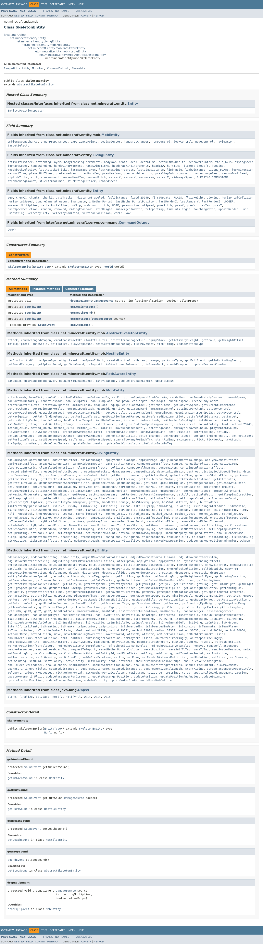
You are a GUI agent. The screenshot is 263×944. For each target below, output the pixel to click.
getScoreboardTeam (146, 603)
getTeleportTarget (53, 607)
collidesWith (212, 568)
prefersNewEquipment (121, 431)
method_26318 (139, 513)
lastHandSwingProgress (116, 169)
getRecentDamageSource (156, 494)
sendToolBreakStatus (126, 525)
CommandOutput (58, 68)
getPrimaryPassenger (38, 599)
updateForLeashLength (135, 380)
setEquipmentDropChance (56, 435)
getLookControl (218, 408)
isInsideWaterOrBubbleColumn (30, 622)
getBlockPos (125, 576)
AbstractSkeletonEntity (35, 84)
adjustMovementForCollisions (104, 557)
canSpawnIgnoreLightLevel (57, 360)
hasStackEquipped (145, 502)
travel (66, 540)
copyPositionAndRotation (27, 572)
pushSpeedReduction (23, 209)
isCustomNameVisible (91, 618)
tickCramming (218, 536)
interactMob (149, 420)
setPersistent (242, 435)
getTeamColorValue (22, 607)
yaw (127, 213)
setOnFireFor (69, 657)
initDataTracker (108, 420)
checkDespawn (179, 401)
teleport (198, 536)
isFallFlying (144, 506)
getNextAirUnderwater (24, 494)
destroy (192, 471)
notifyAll (73, 696)
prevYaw (204, 205)
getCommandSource (49, 580)
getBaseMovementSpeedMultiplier (64, 482)
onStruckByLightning (23, 641)
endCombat (68, 475)
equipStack (157, 340)
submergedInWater (129, 209)
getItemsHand (137, 408)
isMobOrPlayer (71, 509)
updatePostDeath (86, 540)
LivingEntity (103, 155)
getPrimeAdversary (103, 494)
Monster (38, 68)
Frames (48, 11)
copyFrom (231, 568)
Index (71, 4)
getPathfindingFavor (224, 360)
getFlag (202, 584)
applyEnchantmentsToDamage (181, 459)
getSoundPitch (53, 498)
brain (123, 162)
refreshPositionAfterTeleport (31, 645)
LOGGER (228, 201)
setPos (119, 657)
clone (12, 696)
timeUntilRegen (178, 209)
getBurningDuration (230, 576)
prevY (191, 205)
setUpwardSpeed (99, 439)
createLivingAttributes (59, 471)
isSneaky (67, 626)
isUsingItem (201, 509)
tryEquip (14, 443)
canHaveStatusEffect (153, 463)
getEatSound (66, 486)
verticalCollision (96, 213)
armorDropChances (54, 141)
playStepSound (81, 343)
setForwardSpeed (89, 435)
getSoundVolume (79, 498)
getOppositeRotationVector (178, 591)
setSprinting (18, 533)
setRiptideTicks (192, 529)
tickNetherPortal (69, 672)
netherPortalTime (54, 205)
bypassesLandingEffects (201, 561)
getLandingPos (231, 588)
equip (115, 405)
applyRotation (169, 561)
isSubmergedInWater (160, 626)
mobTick (106, 427)
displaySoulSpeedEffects (221, 471)
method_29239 (96, 630)
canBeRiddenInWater (87, 463)
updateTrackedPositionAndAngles (212, 540)
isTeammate (206, 626)
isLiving (195, 622)
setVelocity (53, 661)
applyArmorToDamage (120, 459)
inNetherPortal (100, 201)
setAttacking (203, 431)
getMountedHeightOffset (84, 591)
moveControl (204, 141)
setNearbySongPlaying (139, 529)
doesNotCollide (113, 572)
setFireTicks (127, 653)
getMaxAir (15, 591)
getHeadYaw (147, 486)
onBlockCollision (170, 634)
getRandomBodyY (69, 599)
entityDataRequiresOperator (29, 576)
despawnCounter (200, 162)
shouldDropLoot (178, 364)
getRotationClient (173, 599)
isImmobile (236, 506)
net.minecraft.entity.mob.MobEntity (46, 44)
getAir (107, 576)
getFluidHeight (223, 584)
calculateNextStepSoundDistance (149, 564)
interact (130, 420)
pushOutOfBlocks (184, 641)
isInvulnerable (143, 622)
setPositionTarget (22, 439)
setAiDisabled (179, 431)
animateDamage (91, 459)
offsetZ (148, 634)
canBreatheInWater (120, 463)
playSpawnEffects (45, 431)
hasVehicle (130, 614)
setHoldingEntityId (120, 435)
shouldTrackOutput (199, 665)
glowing (213, 197)
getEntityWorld (120, 584)
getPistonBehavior (209, 595)
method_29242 (162, 513)
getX (27, 611)
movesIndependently (130, 427)
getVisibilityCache (23, 420)
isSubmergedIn (131, 626)
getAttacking (125, 479)
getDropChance (18, 408)
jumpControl (161, 141)
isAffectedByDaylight (178, 420)
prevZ (217, 205)
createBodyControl (206, 401)
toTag (186, 672)
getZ (47, 611)
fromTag (93, 576)
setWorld (125, 661)
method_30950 (235, 630)
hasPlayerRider (107, 614)
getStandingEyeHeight (198, 603)
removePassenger (20, 649)
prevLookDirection (138, 173)
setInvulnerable (20, 657)
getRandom (127, 494)
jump (243, 509)
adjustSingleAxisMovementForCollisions (83, 561)
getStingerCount (191, 498)
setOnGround (168, 529)
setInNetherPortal (189, 653)
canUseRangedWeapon (36, 340)
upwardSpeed (108, 181)
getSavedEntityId (84, 603)
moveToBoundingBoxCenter (83, 634)
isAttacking (231, 420)
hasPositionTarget (78, 420)
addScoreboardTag (44, 557)
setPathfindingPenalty (211, 435)
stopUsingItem (91, 536)
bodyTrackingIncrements (82, 162)
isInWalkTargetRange (23, 424)
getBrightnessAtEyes (196, 576)
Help (81, 4)
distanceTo (90, 572)
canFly (72, 568)
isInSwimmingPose (44, 509)
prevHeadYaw (111, 173)
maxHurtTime (17, 173)
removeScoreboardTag (51, 649)
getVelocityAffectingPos (223, 607)
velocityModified (66, 213)
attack (13, 340)
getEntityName (95, 584)
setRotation (199, 657)
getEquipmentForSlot (48, 408)
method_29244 (18, 427)
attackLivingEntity (54, 463)
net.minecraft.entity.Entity (28, 38)
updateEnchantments (87, 443)
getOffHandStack (56, 494)
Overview (7, 4)
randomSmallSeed (234, 173)
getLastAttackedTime (51, 490)
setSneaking (239, 657)
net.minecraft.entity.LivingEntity (38, 41)
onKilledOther (71, 638)
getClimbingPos (172, 482)
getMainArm (163, 412)
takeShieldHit (178, 536)
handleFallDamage (115, 502)
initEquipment (18, 343)
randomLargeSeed (206, 173)
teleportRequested (38, 672)
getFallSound (195, 360)
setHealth (66, 529)
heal (193, 502)
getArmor (241, 475)
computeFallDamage (141, 467)
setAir (248, 649)
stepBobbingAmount (22, 181)
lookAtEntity (208, 424)
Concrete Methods (79, 288)
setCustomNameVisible (75, 653)
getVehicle (170, 607)
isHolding (164, 506)
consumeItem (168, 467)
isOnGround (230, 622)
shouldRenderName (230, 533)
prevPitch (164, 205)
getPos (248, 595)
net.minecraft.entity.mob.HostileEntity (59, 51)
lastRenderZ (211, 201)
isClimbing (109, 506)
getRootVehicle (143, 599)
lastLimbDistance (150, 169)
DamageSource (104, 300)
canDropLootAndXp (21, 360)
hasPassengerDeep (220, 611)
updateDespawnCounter (210, 364)
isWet (78, 630)
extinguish (75, 576)
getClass (42, 696)
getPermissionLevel (177, 595)
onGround (90, 205)
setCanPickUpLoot (21, 435)
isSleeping (147, 509)
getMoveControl (228, 412)
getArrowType (172, 360)
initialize (59, 343)
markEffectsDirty (89, 513)
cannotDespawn (52, 401)
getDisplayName (208, 580)
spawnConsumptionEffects (38, 536)
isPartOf (14, 626)
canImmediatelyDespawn (206, 397)
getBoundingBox (128, 482)
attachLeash (17, 397)
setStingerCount (69, 533)
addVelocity (70, 557)
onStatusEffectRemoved (189, 517)
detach (74, 572)
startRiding (164, 439)
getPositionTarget (85, 416)
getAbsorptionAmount (126, 475)
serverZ (163, 177)
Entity (133, 103)
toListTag (136, 672)
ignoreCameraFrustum (51, 201)
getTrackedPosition (86, 607)
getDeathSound (81, 312)
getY (37, 611)
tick (200, 439)
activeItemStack (20, 162)
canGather (177, 397)
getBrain (150, 482)
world (118, 213)
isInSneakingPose (69, 622)
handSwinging (41, 165)
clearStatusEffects (92, 467)
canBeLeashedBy (97, 397)
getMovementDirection (122, 591)
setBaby (222, 431)
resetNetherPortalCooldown (120, 649)
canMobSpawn (236, 397)
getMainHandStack (144, 490)
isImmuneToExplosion (191, 618)
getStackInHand (105, 498)
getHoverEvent (95, 588)
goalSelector (110, 141)
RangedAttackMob (16, 68)
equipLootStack (133, 405)
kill (11, 513)
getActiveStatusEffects (213, 475)
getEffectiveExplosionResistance (33, 584)
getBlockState (103, 482)
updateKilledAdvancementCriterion (220, 672)
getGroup (208, 340)
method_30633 (18, 517)
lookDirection (242, 169)
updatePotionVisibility (120, 540)
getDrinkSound (43, 486)
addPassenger (18, 557)
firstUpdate (161, 197)
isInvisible (95, 622)
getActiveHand (156, 475)
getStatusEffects (162, 498)
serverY (129, 177)
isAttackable (188, 614)
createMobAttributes (23, 405)
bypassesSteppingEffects (27, 564)
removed (60, 209)
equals (59, 576)
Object (84, 690)
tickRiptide (17, 540)
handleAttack (64, 611)
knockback (25, 513)
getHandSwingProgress (118, 486)
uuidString (16, 213)
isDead (125, 506)
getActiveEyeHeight (184, 340)
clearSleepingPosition (56, 467)
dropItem (165, 572)
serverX (114, 177)
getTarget (229, 416)
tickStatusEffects (43, 540)
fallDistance (117, 197)
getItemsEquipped (122, 588)
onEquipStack (100, 517)
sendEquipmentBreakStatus (67, 525)
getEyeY (164, 584)
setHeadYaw (47, 529)
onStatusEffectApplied (151, 517)
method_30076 (41, 427)
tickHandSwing (242, 536)
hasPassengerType (45, 614)
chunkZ (48, 197)
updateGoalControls (120, 443)
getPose (13, 599)
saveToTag (201, 649)
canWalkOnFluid (196, 463)
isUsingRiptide (225, 509)
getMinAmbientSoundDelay (194, 412)
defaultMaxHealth (172, 162)
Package (21, 4)
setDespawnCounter (22, 529)
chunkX (21, 197)
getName (148, 591)
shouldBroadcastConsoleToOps (157, 661)
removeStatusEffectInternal (201, 521)
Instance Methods (46, 288)
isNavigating (106, 380)
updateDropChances (55, 443)
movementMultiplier (23, 205)
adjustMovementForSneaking (28, 561)
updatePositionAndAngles (179, 676)
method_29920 (232, 513)
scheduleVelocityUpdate (26, 525)
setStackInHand (42, 533)
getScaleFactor (203, 494)
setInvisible (217, 653)
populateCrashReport (153, 641)
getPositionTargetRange (120, 416)
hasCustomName (88, 611)
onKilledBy (122, 517)
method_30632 (188, 630)
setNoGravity (46, 657)
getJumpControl (162, 408)
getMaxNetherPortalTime (44, 591)
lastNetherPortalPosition (135, 201)
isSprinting (108, 626)
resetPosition (154, 649)
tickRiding (165, 343)
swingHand (113, 536)
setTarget (76, 439)
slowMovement (227, 665)
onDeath (81, 517)
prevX (179, 205)
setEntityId (105, 653)
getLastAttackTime (85, 490)
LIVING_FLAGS (218, 169)
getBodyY (143, 576)
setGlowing (163, 653)
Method (52, 15)
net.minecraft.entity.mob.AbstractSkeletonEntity (72, 54)
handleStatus (51, 420)
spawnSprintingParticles (27, 668)
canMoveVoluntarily (23, 401)
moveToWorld (115, 634)
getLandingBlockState (200, 588)
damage (154, 360)
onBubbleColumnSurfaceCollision (32, 638)
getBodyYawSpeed (186, 405)
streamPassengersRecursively (229, 668)
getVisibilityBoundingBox (66, 502)
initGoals (39, 343)
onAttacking (63, 517)
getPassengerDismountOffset (75, 595)
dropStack (199, 572)
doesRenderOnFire (142, 572)
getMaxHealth (170, 490)
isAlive (58, 506)
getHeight (245, 584)
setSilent (219, 657)
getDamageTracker (200, 482)
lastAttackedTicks (53, 169)
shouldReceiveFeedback (25, 665)
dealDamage (57, 572)
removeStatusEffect (162, 521)
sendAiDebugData (152, 431)
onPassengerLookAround (103, 638)
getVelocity (191, 607)
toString (172, 672)
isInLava (216, 618)
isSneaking (49, 626)
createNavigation (56, 405)
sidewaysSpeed (183, 177)
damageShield (144, 471)
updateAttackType (190, 343)
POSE (115, 205)
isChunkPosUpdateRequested (222, 614)
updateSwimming (213, 676)
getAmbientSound (82, 306)
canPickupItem (76, 401)
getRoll (183, 494)
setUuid (35, 661)
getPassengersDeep (145, 595)
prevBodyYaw (90, 173)
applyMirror (146, 561)
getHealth (166, 486)
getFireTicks (184, 584)
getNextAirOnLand (226, 490)
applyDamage (148, 459)
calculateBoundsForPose (67, 564)
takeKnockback (153, 536)
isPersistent (185, 424)
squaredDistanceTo (63, 668)
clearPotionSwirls (22, 467)
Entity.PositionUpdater (26, 110)
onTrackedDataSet (21, 521)
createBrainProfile (23, 471)
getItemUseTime (188, 486)
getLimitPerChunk (190, 408)
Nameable (78, 68)
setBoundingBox (19, 653)
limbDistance (195, 169)
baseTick (36, 397)
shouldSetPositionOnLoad (111, 665)
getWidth (14, 611)
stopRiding (69, 536)
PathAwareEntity (121, 374)
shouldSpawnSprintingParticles (158, 665)
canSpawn (14, 380)
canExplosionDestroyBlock (44, 568)
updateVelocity (95, 680)
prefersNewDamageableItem (82, 431)
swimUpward (185, 439)
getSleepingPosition (23, 498)
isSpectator (86, 626)
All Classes (84, 11)
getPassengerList (114, 595)
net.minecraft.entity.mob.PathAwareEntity (56, 48)
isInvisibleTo (118, 622)
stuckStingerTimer (81, 181)
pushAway (77, 521)
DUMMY (12, 229)
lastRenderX (168, 201)
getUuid (125, 607)
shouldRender (56, 665)
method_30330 (165, 630)
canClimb (14, 568)
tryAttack (232, 439)
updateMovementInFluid (25, 676)
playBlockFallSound (53, 521)
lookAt (67, 513)
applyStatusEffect (22, 463)
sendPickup (99, 525)
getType (110, 607)
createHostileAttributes (126, 360)
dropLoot (100, 405)
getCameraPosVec (20, 580)
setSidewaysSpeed (52, 439)
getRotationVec (201, 599)
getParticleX (18, 595)
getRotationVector (22, 603)
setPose (133, 657)
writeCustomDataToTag (155, 443)
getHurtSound (80, 318)
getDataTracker (102, 580)
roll (34, 177)
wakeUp (245, 540)
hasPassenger (194, 611)
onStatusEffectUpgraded (228, 517)
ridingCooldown (80, 209)
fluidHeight (194, 197)
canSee (177, 463)
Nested (19, 15)
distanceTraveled (90, 197)
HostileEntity (117, 353)
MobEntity (110, 135)
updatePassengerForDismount (67, 676)
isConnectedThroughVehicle (51, 618)
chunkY (34, 197)
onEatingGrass (159, 427)
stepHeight (104, 209)
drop (246, 471)
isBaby (72, 506)
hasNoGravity (170, 611)
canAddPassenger (189, 564)
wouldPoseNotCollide (156, 680)
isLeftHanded (106, 424)
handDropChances (136, 141)
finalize (25, 696)
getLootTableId (140, 412)
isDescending (121, 618)
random (46, 209)
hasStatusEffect (174, 502)
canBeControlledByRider (64, 397)
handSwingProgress (68, 165)
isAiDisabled (208, 420)
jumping (217, 165)
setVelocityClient (101, 661)
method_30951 (18, 634)
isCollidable (18, 618)
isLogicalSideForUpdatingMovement (145, 424)
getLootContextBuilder (84, 412)
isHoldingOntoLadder (209, 506)
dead (134, 162)
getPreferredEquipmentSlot (163, 416)
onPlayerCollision (138, 638)
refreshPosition (227, 641)
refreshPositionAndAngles (127, 645)
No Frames (62, 11)
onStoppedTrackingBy (206, 638)
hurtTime (173, 165)
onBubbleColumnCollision (206, 634)
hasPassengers (18, 614)
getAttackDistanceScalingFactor (66, 479)
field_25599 (140, 197)
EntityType (41, 266)
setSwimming (17, 661)
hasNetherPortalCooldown (138, 611)
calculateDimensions (104, 564)
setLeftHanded (149, 435)
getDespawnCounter (231, 482)
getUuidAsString (146, 607)
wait (87, 696)
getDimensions (18, 486)
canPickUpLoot (101, 401)
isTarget (165, 509)
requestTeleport (83, 649)
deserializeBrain (170, 471)
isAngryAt (94, 364)
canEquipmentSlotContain (148, 397)
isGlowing (164, 618)
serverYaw (146, 177)
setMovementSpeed (177, 435)
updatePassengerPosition (111, 676)
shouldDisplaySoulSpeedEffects (189, 533)
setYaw (124, 533)
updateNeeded (228, 209)
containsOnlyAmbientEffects (201, 467)
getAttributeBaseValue (156, 479)
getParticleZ (41, 595)
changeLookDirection (148, 568)
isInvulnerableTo (172, 622)
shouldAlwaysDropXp (147, 533)
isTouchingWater (20, 630)
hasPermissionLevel (77, 614)
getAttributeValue (22, 482)
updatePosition (145, 676)
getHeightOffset (231, 340)
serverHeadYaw (73, 177)
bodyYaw (110, 162)
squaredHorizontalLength (163, 668)
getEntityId (71, 584)
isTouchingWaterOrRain (53, 630)
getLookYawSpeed (51, 412)
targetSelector (19, 145)
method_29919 (142, 630)
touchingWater (204, 209)
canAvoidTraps (216, 564)
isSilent (30, 626)
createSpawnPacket (95, 471)
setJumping (85, 529)
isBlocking (89, 506)
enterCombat (88, 475)
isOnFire (211, 622)
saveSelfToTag (179, 649)
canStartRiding (92, 568)
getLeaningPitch (114, 490)
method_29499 (185, 513)
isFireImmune (144, 618)
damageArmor (121, 471)
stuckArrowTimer (51, 181)
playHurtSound (18, 431)
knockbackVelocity (22, 169)
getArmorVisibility (23, 479)
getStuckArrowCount (222, 498)
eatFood (51, 475)
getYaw (94, 502)
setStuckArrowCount (101, 533)
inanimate (78, 201)
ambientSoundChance (23, 141)
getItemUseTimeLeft (218, 486)
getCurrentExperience (218, 405)
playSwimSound (123, 641)
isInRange (234, 618)
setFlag (146, 653)
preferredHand (66, 173)
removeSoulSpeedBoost (127, 521)
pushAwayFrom (97, 521)
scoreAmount (50, 177)
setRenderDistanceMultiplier (164, 657)
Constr (40, 15)
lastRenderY (189, 201)
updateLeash (164, 380)
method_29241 (119, 630)
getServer (171, 603)
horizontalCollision (237, 197)
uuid (245, 209)
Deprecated (58, 4)
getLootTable (115, 412)
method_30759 (87, 427)
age (10, 197)
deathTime (147, 162)
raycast (206, 641)
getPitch (233, 595)
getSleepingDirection (235, 494)
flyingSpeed (244, 162)
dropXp (37, 475)
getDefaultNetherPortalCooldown (169, 580)
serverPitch (96, 177)
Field (29, 15)
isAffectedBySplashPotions (28, 506)
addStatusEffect (65, 459)
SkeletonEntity (19, 266)
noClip (76, 205)
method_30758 (64, 427)
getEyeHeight (89, 486)
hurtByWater (209, 502)
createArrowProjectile (128, 340)
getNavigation (18, 416)
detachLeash (81, 405)
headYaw (158, 165)
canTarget (139, 401)
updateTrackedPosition (25, 680)
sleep (12, 536)
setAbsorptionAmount (161, 525)
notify (58, 696)
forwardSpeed (18, 165)
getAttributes (224, 479)
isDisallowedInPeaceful (124, 364)
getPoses (79, 494)
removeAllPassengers (222, 645)
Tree (44, 4)
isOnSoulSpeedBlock (101, 509)
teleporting (154, 209)
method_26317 (115, 513)
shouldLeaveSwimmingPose (203, 661)
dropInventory (18, 475)
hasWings (148, 614)
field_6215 (223, 162)
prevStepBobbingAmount (172, 173)
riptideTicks (18, 177)
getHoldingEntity (110, 408)
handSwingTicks (97, 165)
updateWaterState (124, 680)
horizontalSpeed (20, 201)
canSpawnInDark (92, 360)
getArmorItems (159, 405)
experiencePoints (84, 141)
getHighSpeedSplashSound (27, 588)
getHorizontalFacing (65, 588)
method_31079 (41, 517)
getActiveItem (181, 475)
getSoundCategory (21, 364)
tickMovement (144, 343)
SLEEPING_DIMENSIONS (212, 177)
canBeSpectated (241, 564)
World (109, 266)
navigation (225, 141)
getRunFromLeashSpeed (75, 380)
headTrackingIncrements (130, 165)
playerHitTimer (41, 173)
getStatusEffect (132, 498)
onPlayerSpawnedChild (190, 427)
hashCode (108, 611)
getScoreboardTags (115, 603)
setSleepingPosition (224, 529)
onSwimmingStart (55, 641)
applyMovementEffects (221, 459)
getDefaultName (128, 580)
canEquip (118, 397)
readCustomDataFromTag (113, 343)
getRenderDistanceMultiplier (106, 599)
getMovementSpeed (197, 490)
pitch (105, 205)
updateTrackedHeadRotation (163, 540)
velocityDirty (38, 213)
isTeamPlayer (228, 626)
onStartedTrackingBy (171, 638)
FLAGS (178, 197)
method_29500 (208, 513)
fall (104, 475)
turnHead (30, 443)
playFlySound (81, 641)
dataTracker (65, 197)
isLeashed (84, 424)
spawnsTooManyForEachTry (133, 439)
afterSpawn (125, 561)
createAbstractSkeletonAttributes (80, 340)
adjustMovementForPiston (198, 557)
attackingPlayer (48, 162)
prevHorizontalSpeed (138, 205)
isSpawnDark (154, 364)
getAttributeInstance (193, 479)
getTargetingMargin (233, 603)
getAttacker (103, 479)
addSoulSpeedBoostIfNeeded (28, 459)
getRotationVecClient (233, 599)
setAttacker (189, 525)
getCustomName (76, 580)
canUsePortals (118, 568)
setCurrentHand (236, 525)
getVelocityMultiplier (25, 502)
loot (225, 424)
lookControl (183, 141)
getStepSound (80, 324)
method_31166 (41, 634)
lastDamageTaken (83, 169)
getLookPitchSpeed (22, 412)
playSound (101, 641)
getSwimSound (74, 364)
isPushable (127, 509)
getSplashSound (49, 364)
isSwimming (187, 626)
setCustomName (45, 653)
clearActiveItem (224, 463)
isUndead (181, 509)
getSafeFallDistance (202, 416)
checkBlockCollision (182, 568)
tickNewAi (214, 439)
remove (199, 645)
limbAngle (174, 169)
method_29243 (242, 424)
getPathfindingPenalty (49, 416)
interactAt (167, 614)
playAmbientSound (223, 427)
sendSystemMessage (226, 649)
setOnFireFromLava (96, 657)
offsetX (133, 634)
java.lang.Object (15, 34)
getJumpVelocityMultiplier (159, 588)
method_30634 (212, 630)
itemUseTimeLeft (196, 165)
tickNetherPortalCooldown (105, 672)
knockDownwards (47, 513)
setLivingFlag (108, 529)
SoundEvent (33, 306)
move (57, 634)
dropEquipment (81, 300)
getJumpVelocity (20, 490)
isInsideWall (18, 509)
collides (117, 467)
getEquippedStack (80, 408)
